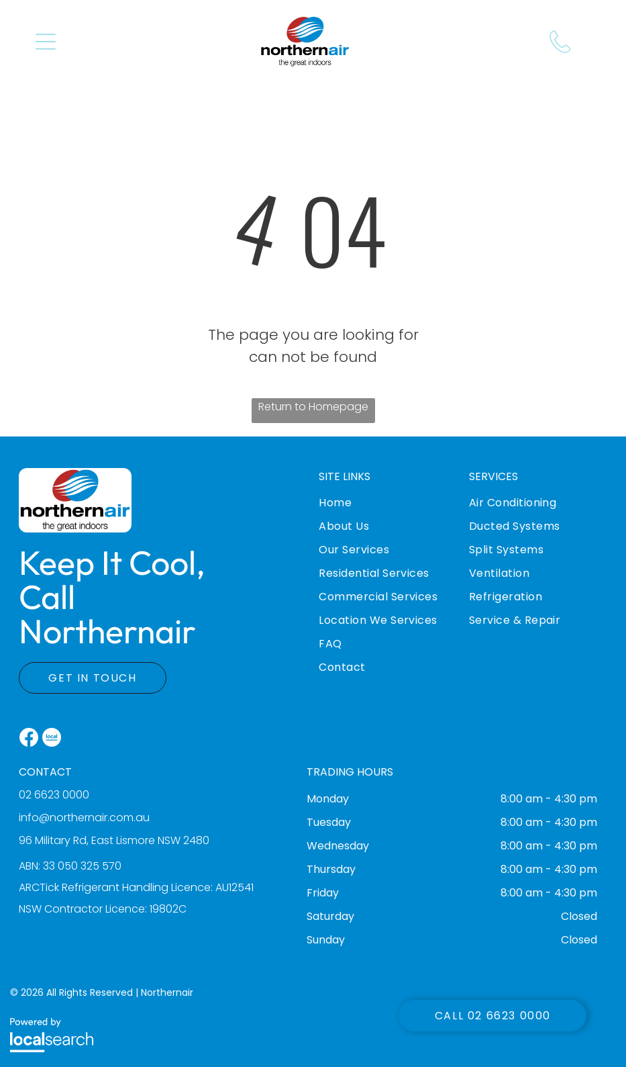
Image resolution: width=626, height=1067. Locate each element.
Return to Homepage (313, 406)
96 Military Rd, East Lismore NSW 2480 (114, 840)
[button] (46, 42)
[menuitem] (388, 512)
